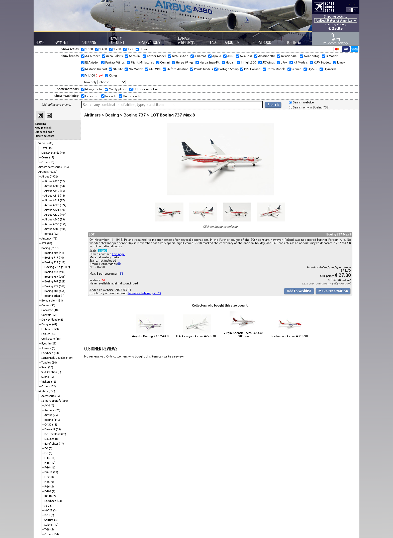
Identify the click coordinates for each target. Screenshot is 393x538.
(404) (63, 214)
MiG (47, 505)
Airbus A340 (52, 219)
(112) (62, 262)
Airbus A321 (52, 209)
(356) (63, 224)
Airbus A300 (52, 186)
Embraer (46, 329)
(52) (62, 181)
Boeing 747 (51, 271)
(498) (62, 271)
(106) (63, 228)
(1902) (54, 176)
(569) (62, 286)
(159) (69, 357)
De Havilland (49, 319)
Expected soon (44, 131)
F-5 (46, 453)
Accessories (48, 395)
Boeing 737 (52, 267)
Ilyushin (46, 343)
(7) (52, 505)
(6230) (53, 171)
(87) (62, 200)
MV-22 (48, 510)
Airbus (45, 176)
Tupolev (46, 362)
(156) (65, 166)
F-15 (47, 462)
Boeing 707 (51, 252)
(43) (60, 319)
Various (43, 143)
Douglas (46, 324)
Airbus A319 (52, 200)
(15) (50, 147)
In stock (110, 96)
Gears (45, 157)
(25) (55, 414)
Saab (44, 367)
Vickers (46, 381)
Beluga (49, 233)
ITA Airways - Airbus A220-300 (197, 336)
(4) (52, 405)
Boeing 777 (51, 286)
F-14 (47, 457)
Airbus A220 (52, 181)
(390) (63, 209)
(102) (52, 386)
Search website (303, 102)
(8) (59, 372)
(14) (62, 195)
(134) (55, 534)
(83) (56, 352)
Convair (46, 314)
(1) (62, 295)
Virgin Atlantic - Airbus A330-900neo (244, 334)
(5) (53, 348)
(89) (50, 143)
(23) (63, 434)
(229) (62, 281)
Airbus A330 (52, 214)
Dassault (50, 429)
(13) (51, 162)
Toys (44, 147)
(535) (52, 391)
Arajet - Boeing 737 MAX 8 (150, 336)
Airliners (43, 171)
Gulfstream (48, 338)
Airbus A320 (52, 205)
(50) (54, 362)
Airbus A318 (52, 195)
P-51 (47, 515)
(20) (50, 367)
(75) (54, 238)
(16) (52, 457)
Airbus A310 (52, 190)
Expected (91, 96)
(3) (50, 448)
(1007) (65, 267)
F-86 (47, 486)
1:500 (102, 250)
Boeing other (52, 295)
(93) (52, 305)
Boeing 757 (51, 276)
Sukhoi (45, 376)
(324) (63, 205)
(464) (62, 290)
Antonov (46, 238)
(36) (62, 190)
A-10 (47, 405)
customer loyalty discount (333, 283)
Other (45, 162)
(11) (54, 424)
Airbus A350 (52, 224)
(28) (53, 343)
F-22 (47, 477)
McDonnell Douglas (53, 357)
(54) (62, 186)
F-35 (47, 481)
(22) (56, 233)
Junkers (46, 348)
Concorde (47, 310)
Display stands (50, 152)
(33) (53, 333)
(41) (61, 252)
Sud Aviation (49, 372)
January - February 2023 (144, 293)
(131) (59, 300)
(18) (56, 310)
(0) (52, 477)
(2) (53, 491)
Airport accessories (50, 166)
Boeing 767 (51, 281)
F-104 (48, 491)
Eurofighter (51, 443)
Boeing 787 (51, 290)
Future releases (44, 135)
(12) (53, 381)
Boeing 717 (51, 257)
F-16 (47, 467)
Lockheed (47, 352)
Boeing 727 (51, 262)
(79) (62, 219)
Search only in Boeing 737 (310, 107)
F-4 (46, 448)
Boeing (46, 248)
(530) (64, 400)
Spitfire (49, 519)
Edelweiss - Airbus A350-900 (290, 336)
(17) (51, 157)
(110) (57, 419)
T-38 (47, 529)
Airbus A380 (52, 228)
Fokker (46, 333)
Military (43, 391)
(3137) (55, 248)
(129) (55, 329)
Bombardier (48, 300)
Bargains (40, 123)
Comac (45, 305)
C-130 (48, 424)
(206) (62, 276)
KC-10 (48, 496)
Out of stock (131, 96)
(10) (61, 257)
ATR (44, 243)
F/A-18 (48, 472)
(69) (54, 324)
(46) (62, 152)
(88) (49, 243)
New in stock (43, 127)
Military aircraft (51, 400)
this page (118, 254)
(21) (57, 410)
